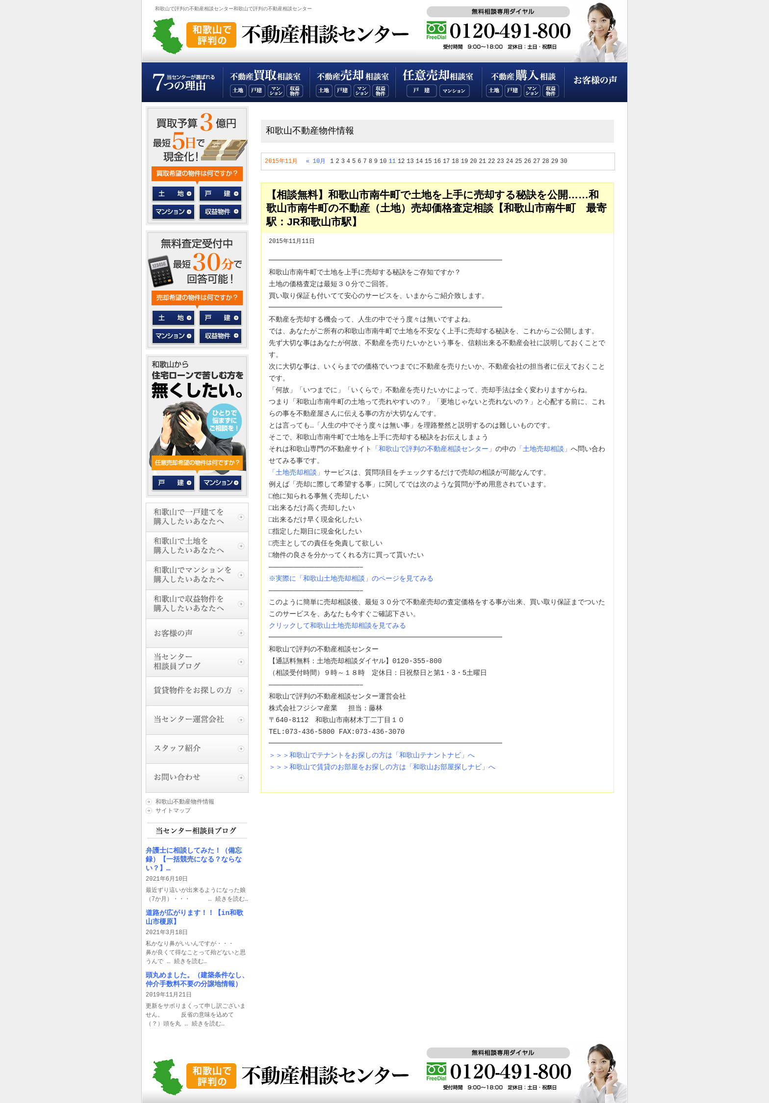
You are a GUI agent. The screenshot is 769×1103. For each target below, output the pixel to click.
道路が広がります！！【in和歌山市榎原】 (194, 917)
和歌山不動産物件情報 (184, 802)
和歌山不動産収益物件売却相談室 (380, 90)
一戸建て (220, 194)
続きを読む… (231, 899)
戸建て (174, 483)
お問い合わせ (197, 777)
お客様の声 (595, 82)
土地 (174, 194)
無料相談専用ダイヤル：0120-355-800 (503, 28)
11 (391, 161)
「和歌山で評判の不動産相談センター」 (433, 449)
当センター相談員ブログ (197, 661)
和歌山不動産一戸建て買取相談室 (257, 90)
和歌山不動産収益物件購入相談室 (550, 90)
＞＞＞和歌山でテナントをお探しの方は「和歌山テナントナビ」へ (372, 755)
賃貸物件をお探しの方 (197, 690)
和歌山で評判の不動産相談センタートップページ (291, 34)
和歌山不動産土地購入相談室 (494, 90)
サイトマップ (173, 811)
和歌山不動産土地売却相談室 (324, 90)
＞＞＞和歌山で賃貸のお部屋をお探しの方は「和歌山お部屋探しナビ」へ (382, 767)
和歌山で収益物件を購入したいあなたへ (197, 604)
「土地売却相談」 (543, 449)
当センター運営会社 (197, 719)
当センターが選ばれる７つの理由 (182, 82)
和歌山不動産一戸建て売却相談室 (342, 90)
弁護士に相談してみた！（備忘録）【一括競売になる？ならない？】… (194, 859)
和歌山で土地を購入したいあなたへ (197, 546)
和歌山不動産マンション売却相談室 (362, 90)
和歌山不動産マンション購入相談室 (532, 90)
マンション (174, 210)
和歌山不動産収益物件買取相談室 (294, 90)
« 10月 (316, 161)
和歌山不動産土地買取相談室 (238, 90)
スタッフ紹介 (197, 748)
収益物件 (220, 210)
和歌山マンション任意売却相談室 (454, 90)
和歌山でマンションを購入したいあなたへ (197, 575)
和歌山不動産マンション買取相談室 (276, 90)
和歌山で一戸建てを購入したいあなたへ (197, 517)
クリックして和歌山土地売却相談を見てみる (337, 625)
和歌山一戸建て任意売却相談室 (422, 90)
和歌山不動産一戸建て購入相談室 (513, 90)
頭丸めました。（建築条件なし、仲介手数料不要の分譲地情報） (197, 979)
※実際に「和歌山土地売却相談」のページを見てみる (352, 578)
